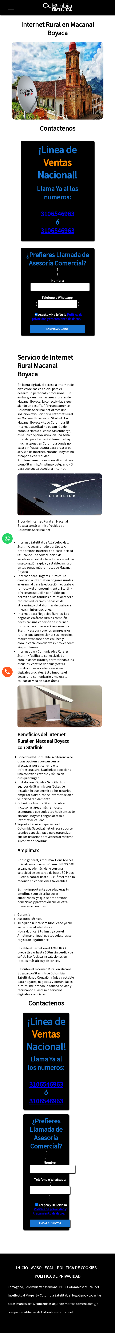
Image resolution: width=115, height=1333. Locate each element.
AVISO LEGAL (42, 1267)
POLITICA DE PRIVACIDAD (57, 1276)
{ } (50, 1188)
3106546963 (57, 214)
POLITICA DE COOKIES (76, 1267)
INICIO (22, 1267)
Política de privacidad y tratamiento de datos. (57, 316)
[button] (9, 9)
